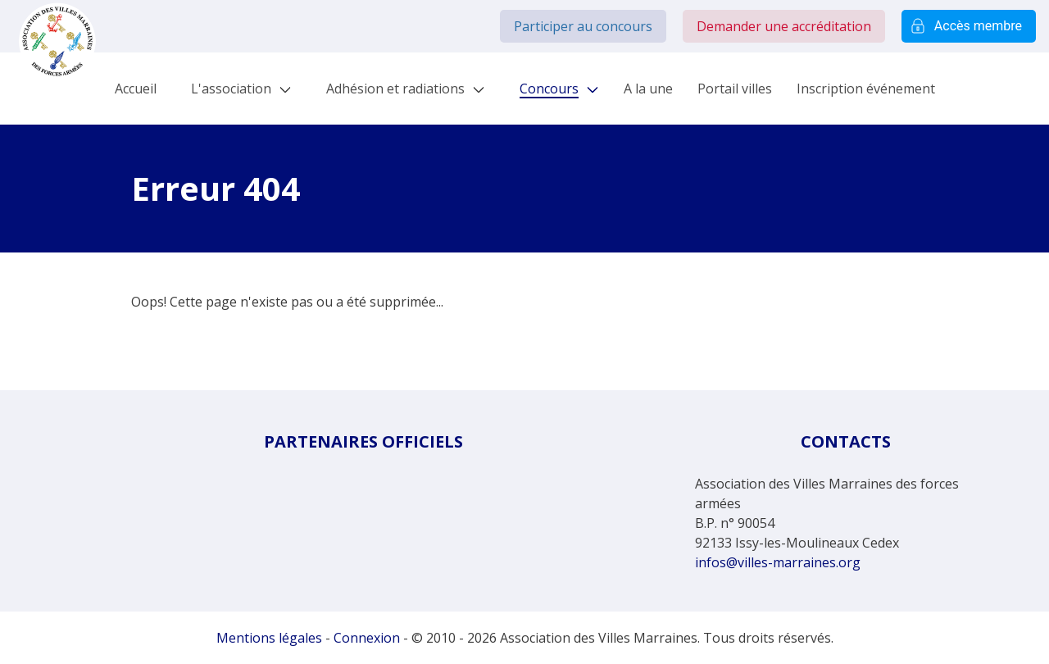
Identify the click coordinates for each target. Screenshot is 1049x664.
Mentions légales (269, 638)
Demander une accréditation (784, 26)
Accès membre (968, 26)
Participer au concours (583, 26)
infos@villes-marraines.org (778, 562)
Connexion (367, 638)
